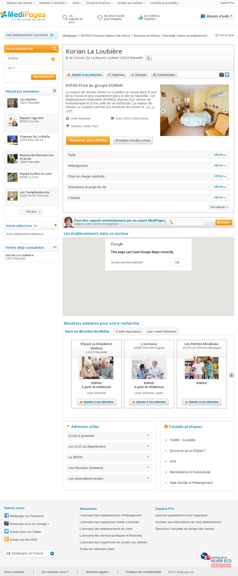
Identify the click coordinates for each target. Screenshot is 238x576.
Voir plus (31, 211)
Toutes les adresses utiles (97, 549)
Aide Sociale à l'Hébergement (191, 483)
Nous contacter (14, 572)
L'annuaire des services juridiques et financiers (111, 535)
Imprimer (118, 74)
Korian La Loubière (31, 256)
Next (231, 375)
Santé (75, 3)
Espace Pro (227, 2)
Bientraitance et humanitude (190, 472)
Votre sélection (21, 225)
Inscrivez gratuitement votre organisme (182, 515)
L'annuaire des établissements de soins (106, 529)
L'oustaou (149, 344)
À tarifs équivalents (128, 331)
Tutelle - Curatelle (183, 440)
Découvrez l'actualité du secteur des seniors (185, 529)
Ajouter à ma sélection (87, 74)
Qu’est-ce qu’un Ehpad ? (188, 451)
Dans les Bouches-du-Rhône (87, 331)
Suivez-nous (14, 507)
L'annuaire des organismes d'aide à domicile (109, 522)
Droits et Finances (98, 3)
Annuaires (88, 508)
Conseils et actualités (164, 3)
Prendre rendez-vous (133, 140)
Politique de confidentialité (143, 572)
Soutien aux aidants (130, 3)
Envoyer (140, 74)
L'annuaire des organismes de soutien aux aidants (113, 542)
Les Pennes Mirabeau (201, 344)
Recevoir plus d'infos (88, 140)
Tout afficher (217, 207)
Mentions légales (97, 572)
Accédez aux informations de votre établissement (188, 522)
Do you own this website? (127, 262)
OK (177, 262)
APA (173, 461)
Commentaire (166, 74)
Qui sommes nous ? (55, 572)
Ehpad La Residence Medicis (96, 346)
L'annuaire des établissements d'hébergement (110, 515)
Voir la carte (224, 35)
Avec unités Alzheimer (162, 331)
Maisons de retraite (19, 3)
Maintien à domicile (52, 3)
